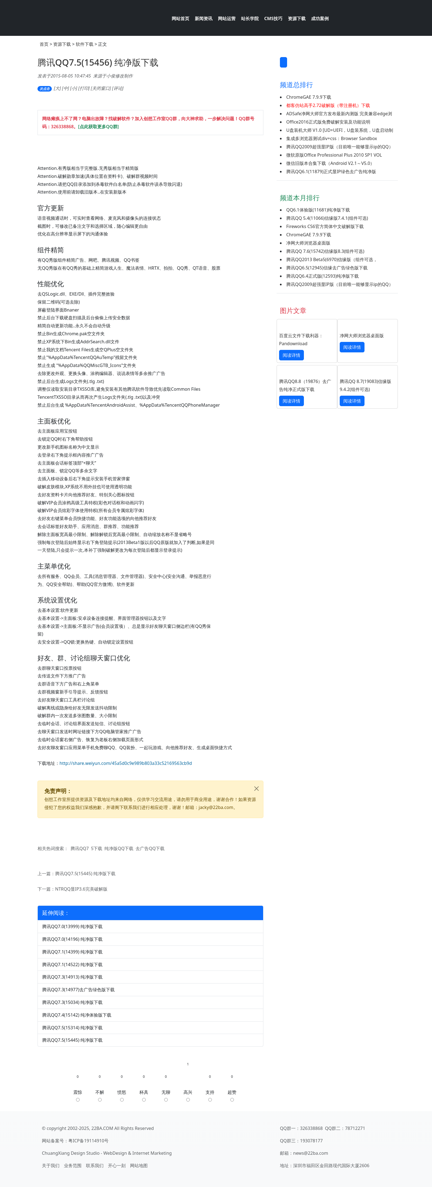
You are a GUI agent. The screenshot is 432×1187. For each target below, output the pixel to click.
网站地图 (139, 1165)
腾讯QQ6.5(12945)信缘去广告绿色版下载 (327, 268)
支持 (210, 1095)
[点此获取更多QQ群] (98, 127)
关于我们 (51, 1165)
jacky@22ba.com (216, 807)
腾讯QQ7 (80, 848)
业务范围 (73, 1165)
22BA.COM (102, 1128)
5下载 (96, 848)
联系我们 (95, 1165)
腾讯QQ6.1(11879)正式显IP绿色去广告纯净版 (331, 171)
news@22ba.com (310, 1153)
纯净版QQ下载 (118, 848)
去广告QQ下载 (150, 848)
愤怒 (121, 1095)
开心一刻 (117, 1165)
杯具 (143, 1095)
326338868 (62, 127)
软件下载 (84, 44)
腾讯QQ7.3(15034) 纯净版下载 (72, 1002)
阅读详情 (291, 355)
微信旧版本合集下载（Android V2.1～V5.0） (330, 163)
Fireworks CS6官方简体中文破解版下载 (325, 226)
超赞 (232, 1095)
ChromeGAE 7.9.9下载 (308, 97)
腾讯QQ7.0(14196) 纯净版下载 (72, 939)
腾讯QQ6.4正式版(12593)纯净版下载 (322, 276)
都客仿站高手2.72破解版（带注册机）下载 (328, 105)
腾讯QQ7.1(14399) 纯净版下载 (72, 952)
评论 (118, 88)
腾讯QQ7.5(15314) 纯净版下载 (72, 1028)
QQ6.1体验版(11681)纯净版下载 (318, 210)
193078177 (311, 1141)
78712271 (355, 1128)
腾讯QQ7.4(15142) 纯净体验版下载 (76, 1015)
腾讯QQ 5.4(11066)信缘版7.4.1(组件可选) (327, 218)
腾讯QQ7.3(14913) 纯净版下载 (72, 977)
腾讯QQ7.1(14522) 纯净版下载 (72, 964)
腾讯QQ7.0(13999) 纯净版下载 (72, 926)
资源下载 (62, 44)
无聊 (165, 1095)
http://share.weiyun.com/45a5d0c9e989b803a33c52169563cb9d (126, 763)
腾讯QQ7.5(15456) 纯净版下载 (97, 62)
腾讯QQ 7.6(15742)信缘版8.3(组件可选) (325, 251)
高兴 (187, 1095)
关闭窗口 (101, 88)
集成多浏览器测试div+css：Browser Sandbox (331, 138)
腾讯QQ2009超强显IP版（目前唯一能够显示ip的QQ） (339, 147)
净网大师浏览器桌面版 (308, 243)
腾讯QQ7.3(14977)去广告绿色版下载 (78, 990)
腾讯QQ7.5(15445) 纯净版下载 (85, 873)
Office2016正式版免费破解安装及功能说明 (328, 122)
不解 (99, 1095)
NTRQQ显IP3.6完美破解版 (81, 889)
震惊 (77, 1095)
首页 (44, 44)
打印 (84, 88)
